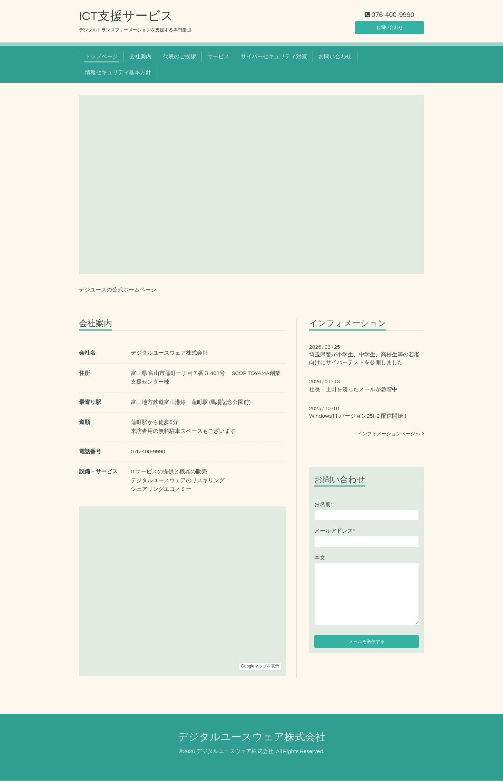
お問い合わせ (389, 27)
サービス (218, 58)
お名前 (323, 505)
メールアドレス (334, 532)
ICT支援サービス (126, 17)
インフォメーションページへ (390, 435)
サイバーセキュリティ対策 (274, 58)
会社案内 (140, 58)
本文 (319, 559)
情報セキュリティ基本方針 (118, 74)
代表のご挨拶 (179, 58)
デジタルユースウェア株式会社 (252, 738)
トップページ (101, 58)
